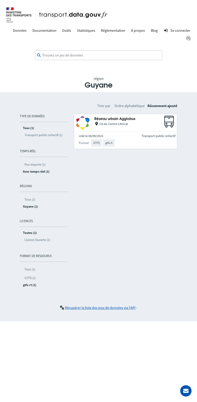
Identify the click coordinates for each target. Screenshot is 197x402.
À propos (138, 30)
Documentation (44, 30)
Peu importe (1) (35, 164)
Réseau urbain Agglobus (114, 119)
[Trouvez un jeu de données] (98, 55)
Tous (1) (30, 199)
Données (20, 30)
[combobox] (98, 55)
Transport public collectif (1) (43, 135)
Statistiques (86, 30)
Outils (66, 30)
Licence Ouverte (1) (37, 240)
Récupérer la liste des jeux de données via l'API (100, 307)
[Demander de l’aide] (186, 391)
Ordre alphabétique (130, 105)
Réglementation (113, 30)
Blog (154, 30)
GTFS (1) (30, 278)
